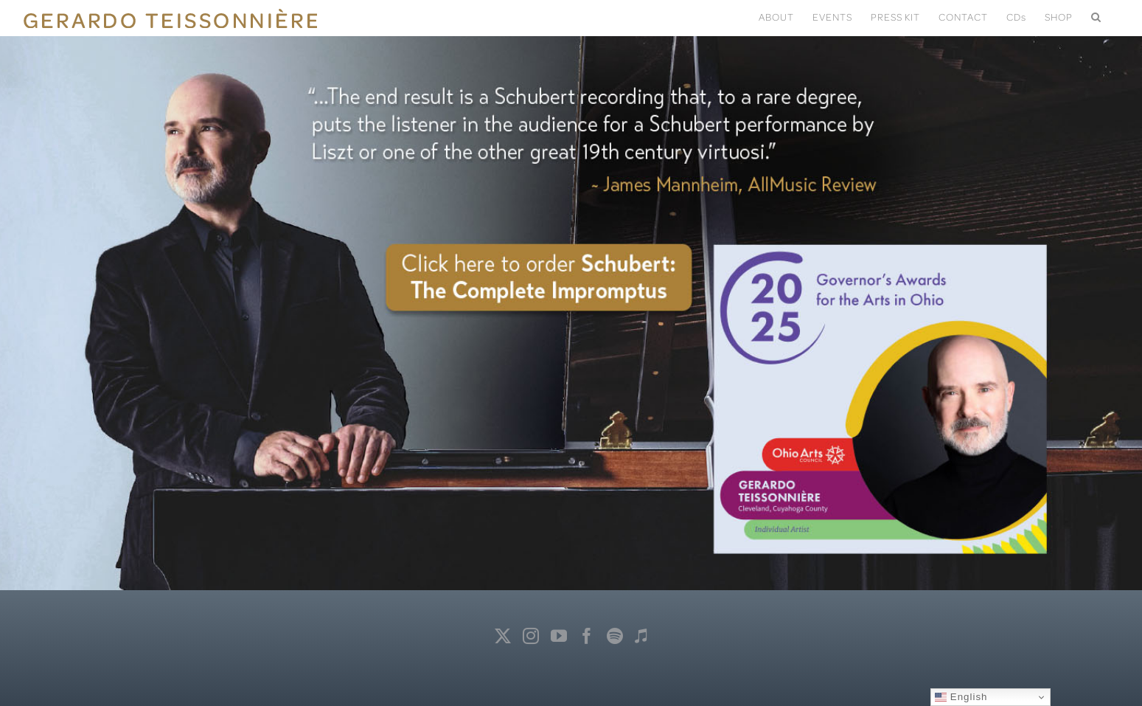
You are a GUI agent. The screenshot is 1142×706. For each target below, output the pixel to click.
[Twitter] (503, 636)
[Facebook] (587, 636)
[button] (1096, 16)
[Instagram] (531, 636)
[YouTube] (559, 636)
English (961, 697)
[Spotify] (615, 636)
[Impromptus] (571, 295)
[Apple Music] (641, 636)
